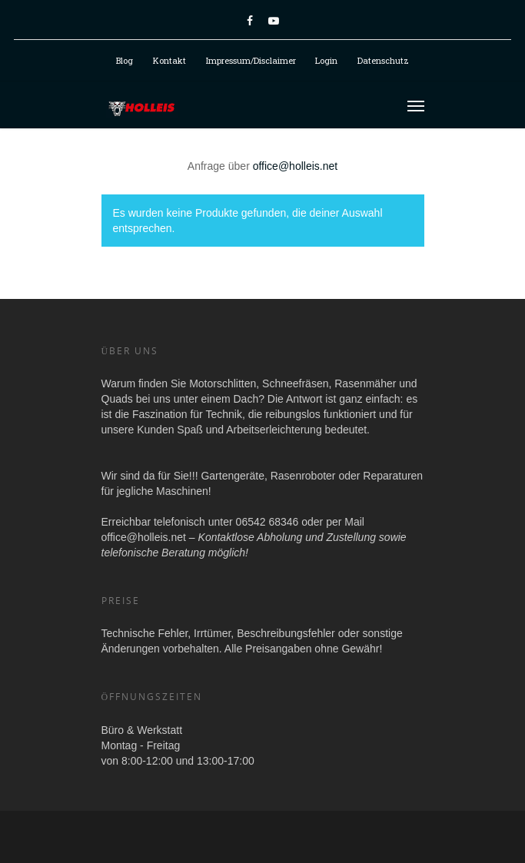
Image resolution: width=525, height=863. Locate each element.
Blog (124, 60)
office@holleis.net (295, 166)
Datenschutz (383, 60)
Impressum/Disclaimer (251, 60)
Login (326, 60)
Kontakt (169, 60)
